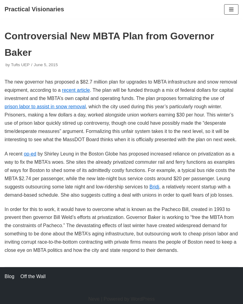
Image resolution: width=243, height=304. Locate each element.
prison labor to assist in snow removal (45, 106)
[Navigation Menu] (231, 9)
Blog (9, 276)
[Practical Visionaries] (34, 9)
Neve (94, 299)
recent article (76, 90)
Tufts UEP (20, 65)
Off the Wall (33, 276)
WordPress (143, 299)
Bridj (154, 186)
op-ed (30, 153)
